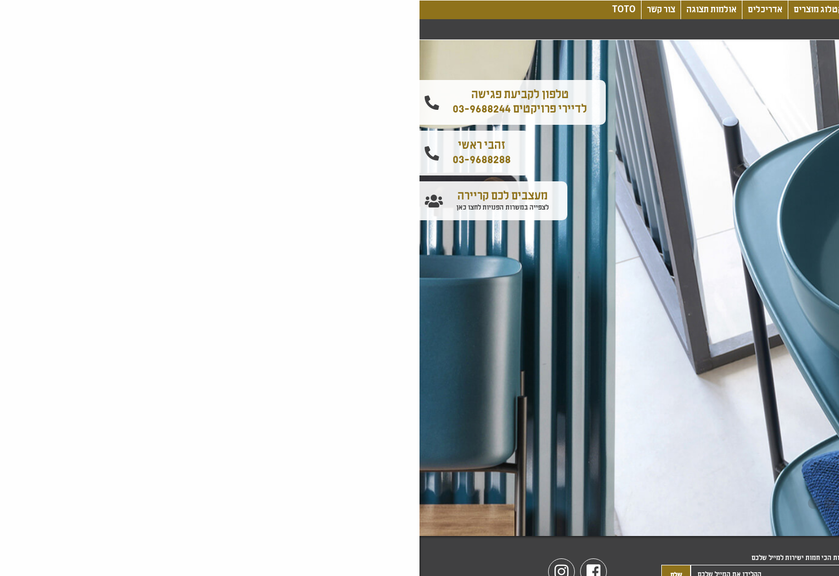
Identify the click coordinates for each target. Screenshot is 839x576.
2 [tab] (427, 504)
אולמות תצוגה (292, 9)
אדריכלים (345, 9)
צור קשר (241, 9)
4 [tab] (395, 504)
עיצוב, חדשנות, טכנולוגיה (480, 9)
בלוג (545, 9)
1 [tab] (443, 504)
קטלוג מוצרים (398, 9)
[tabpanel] (419, 288)
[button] (827, 127)
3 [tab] (411, 504)
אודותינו (579, 9)
